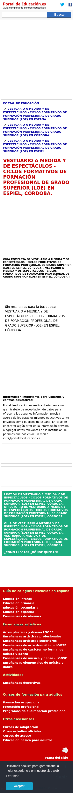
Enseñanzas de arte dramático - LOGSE (34, 645)
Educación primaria (18, 603)
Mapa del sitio (56, 757)
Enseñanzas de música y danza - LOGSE (35, 658)
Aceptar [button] (19, 786)
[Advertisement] (36, 58)
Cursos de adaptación (20, 727)
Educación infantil (17, 599)
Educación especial (18, 612)
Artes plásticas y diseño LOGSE (28, 632)
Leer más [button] (12, 776)
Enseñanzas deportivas (21, 682)
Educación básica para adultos (28, 740)
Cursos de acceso (17, 735)
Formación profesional (21, 706)
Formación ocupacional (21, 702)
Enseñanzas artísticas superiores (30, 641)
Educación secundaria (20, 607)
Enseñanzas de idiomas (22, 616)
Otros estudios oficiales (22, 731)
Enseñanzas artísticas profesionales (32, 636)
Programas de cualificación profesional (35, 711)
